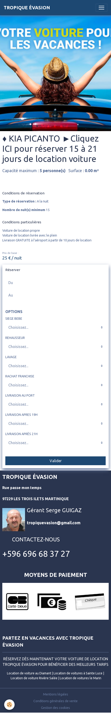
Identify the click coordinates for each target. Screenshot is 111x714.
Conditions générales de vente (55, 701)
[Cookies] (9, 704)
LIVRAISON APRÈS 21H (21, 434)
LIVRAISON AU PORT (20, 395)
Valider (56, 461)
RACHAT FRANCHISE (19, 376)
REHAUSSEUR (15, 338)
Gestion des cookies (55, 708)
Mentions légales (55, 694)
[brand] (27, 7)
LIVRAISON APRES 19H (21, 415)
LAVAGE (11, 357)
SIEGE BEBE (13, 318)
